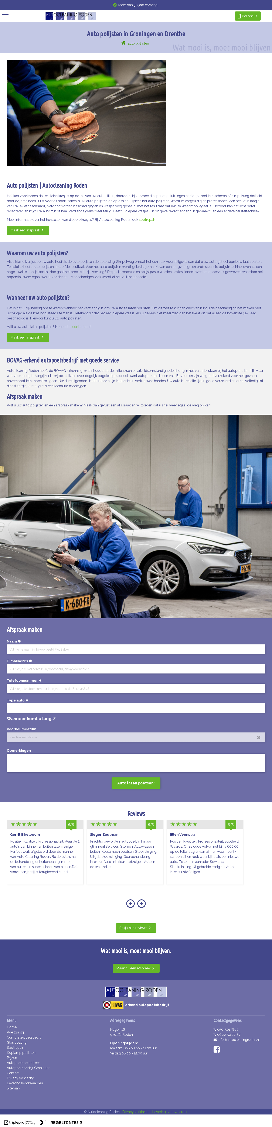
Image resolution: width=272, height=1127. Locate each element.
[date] (136, 737)
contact (78, 327)
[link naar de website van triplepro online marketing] (19, 1123)
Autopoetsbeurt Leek (23, 1063)
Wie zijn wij (15, 1032)
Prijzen (12, 1058)
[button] (130, 906)
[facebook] (218, 1051)
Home (12, 1027)
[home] (123, 43)
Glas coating (17, 1042)
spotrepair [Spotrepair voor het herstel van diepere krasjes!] (146, 220)
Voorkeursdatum (21, 729)
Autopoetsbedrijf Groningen (28, 1068)
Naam (12, 641)
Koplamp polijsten (21, 1053)
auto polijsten (138, 43)
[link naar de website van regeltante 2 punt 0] (61, 1123)
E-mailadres (17, 661)
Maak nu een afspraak (133, 968)
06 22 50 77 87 (227, 1035)
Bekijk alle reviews (133, 928)
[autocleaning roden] (70, 19)
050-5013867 (226, 1030)
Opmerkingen (19, 751)
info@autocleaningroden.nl (237, 1040)
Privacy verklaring (20, 1078)
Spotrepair (15, 1048)
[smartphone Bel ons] (248, 16)
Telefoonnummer (22, 681)
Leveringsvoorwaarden (25, 1083)
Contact (13, 1073)
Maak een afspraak (25, 230)
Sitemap (13, 1088)
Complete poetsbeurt (24, 1037)
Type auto (16, 700)
